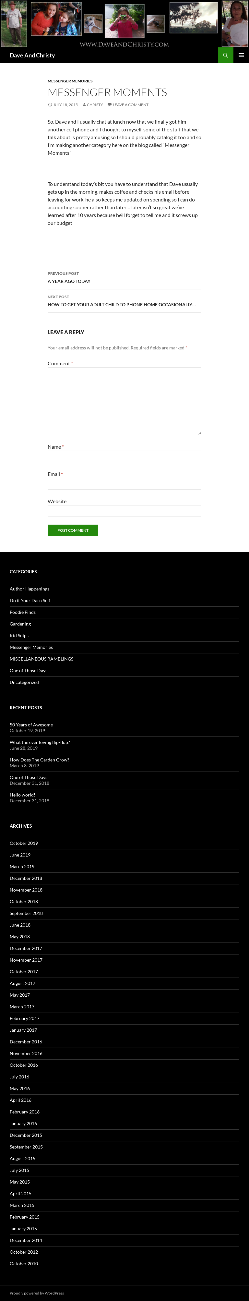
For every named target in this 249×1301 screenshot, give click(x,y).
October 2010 (24, 1263)
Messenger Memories (70, 81)
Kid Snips (19, 635)
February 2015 (25, 1217)
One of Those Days (28, 670)
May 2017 (20, 995)
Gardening (20, 623)
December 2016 (26, 1041)
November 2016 (26, 1053)
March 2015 (22, 1205)
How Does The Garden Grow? (39, 759)
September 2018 (26, 913)
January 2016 (23, 1123)
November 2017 (26, 960)
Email (55, 474)
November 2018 (26, 890)
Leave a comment (130, 104)
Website (57, 501)
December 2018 (26, 878)
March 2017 (22, 1006)
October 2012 (24, 1252)
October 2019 (24, 843)
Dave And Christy (32, 55)
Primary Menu (241, 55)
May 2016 (20, 1088)
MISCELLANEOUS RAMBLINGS (41, 659)
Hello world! (22, 794)
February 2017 (25, 1018)
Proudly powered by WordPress (37, 1293)
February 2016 (25, 1111)
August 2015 (22, 1158)
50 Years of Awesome (31, 724)
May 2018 (20, 936)
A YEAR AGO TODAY (124, 277)
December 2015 (26, 1135)
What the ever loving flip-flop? (40, 742)
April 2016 (20, 1100)
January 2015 (23, 1228)
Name (56, 447)
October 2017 (24, 971)
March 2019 (22, 866)
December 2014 (26, 1240)
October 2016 (24, 1065)
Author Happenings (29, 588)
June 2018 (20, 925)
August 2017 (22, 983)
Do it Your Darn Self (30, 600)
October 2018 (24, 901)
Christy (95, 104)
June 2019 (20, 854)
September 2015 (26, 1146)
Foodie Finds (23, 612)
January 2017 (23, 1030)
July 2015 (19, 1170)
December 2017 (26, 948)
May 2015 (20, 1182)
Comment (60, 363)
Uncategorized (24, 682)
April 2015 (20, 1193)
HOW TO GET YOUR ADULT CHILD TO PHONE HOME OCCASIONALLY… (124, 300)
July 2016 (19, 1076)
